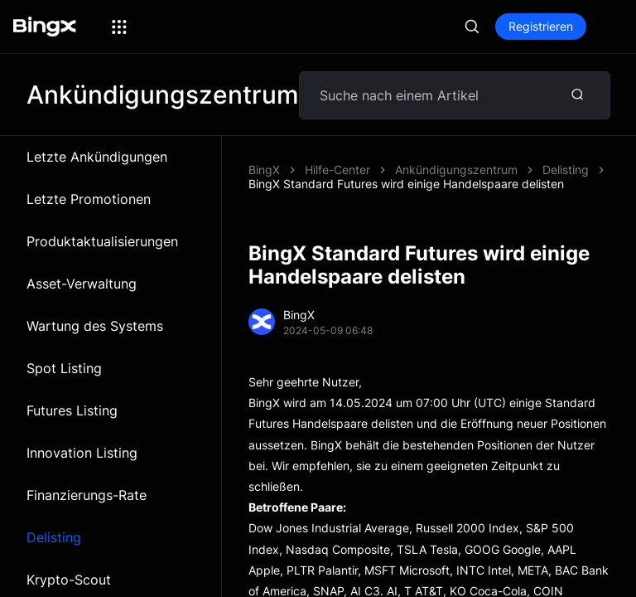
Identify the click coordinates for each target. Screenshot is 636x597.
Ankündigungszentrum (456, 170)
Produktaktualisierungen (102, 241)
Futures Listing (72, 410)
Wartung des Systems (94, 326)
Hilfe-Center (337, 170)
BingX (264, 170)
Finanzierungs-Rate (86, 495)
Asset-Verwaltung (81, 283)
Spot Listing (64, 368)
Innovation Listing (81, 452)
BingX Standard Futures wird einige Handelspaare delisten (406, 184)
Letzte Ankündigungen (96, 156)
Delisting (53, 537)
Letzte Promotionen (88, 199)
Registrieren (540, 26)
